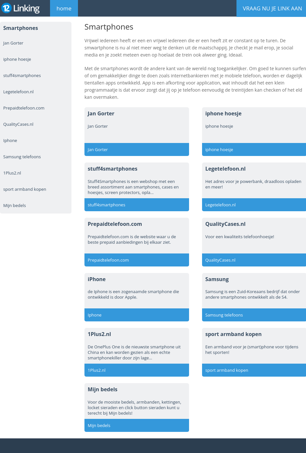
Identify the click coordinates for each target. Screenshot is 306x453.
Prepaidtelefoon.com (24, 108)
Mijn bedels (14, 205)
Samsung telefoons (22, 157)
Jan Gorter (13, 43)
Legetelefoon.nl (18, 92)
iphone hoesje (17, 59)
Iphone (10, 140)
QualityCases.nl (18, 124)
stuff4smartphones (22, 75)
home (64, 8)
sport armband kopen (24, 189)
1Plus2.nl (12, 173)
